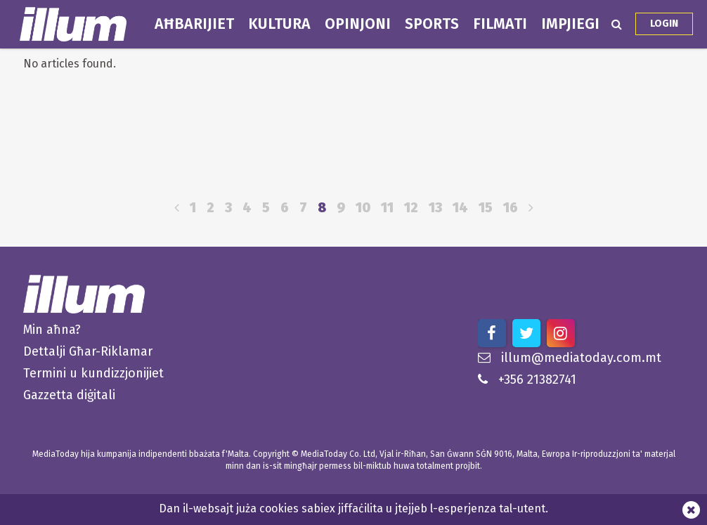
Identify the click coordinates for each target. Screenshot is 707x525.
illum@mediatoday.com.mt (569, 357)
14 (460, 208)
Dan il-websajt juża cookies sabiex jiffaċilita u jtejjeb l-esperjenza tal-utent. (353, 508)
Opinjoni (358, 24)
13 (435, 208)
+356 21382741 (527, 379)
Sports (432, 24)
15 (486, 208)
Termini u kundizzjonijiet (93, 373)
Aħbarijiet (194, 24)
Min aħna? (52, 329)
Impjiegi (570, 24)
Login (664, 24)
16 (510, 208)
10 (363, 208)
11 (387, 208)
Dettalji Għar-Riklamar (88, 351)
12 (411, 208)
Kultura (279, 24)
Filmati (500, 24)
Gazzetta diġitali (69, 395)
